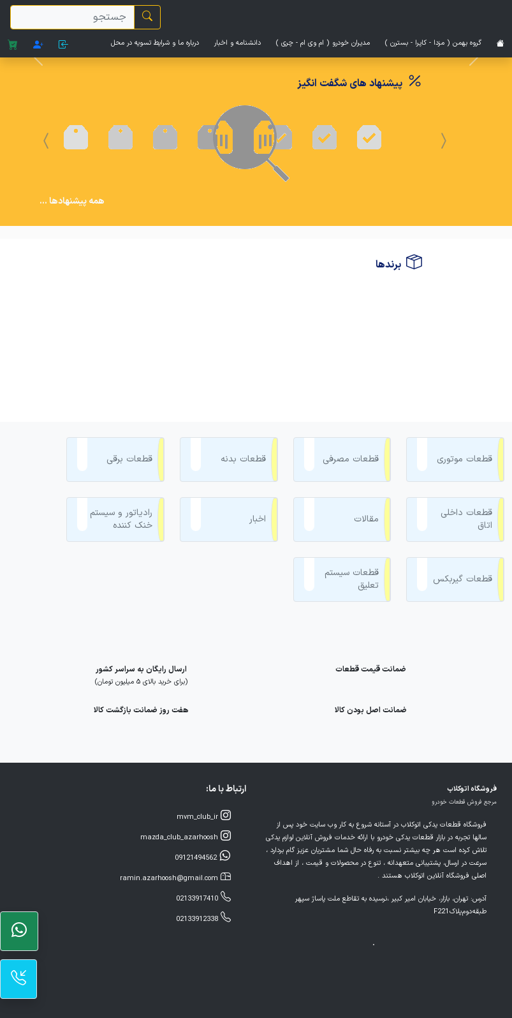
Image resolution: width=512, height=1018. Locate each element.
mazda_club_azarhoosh (185, 776)
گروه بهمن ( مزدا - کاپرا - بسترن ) (433, 43)
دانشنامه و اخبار (237, 43)
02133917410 (203, 838)
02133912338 (203, 858)
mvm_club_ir (204, 756)
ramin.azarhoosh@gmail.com (175, 817)
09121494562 (203, 797)
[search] (72, 17)
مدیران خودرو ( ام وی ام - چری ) (323, 43)
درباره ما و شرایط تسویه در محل (155, 43)
